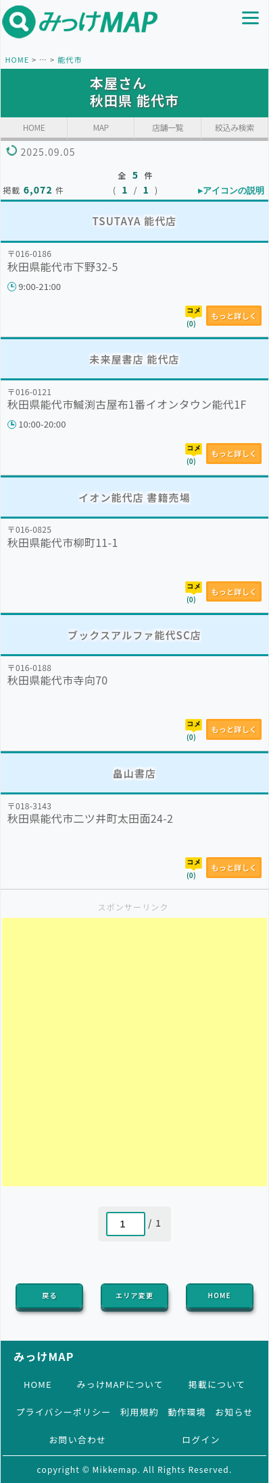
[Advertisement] (134, 1052)
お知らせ (234, 1411)
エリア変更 (134, 1295)
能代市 (69, 59)
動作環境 (186, 1411)
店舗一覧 (167, 127)
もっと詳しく (234, 315)
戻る (49, 1295)
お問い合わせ (77, 1439)
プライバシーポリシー (63, 1411)
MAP (100, 127)
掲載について (217, 1384)
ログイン (201, 1439)
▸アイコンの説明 (231, 190)
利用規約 (139, 1411)
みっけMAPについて (120, 1384)
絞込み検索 (234, 127)
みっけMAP (44, 1356)
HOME (17, 59)
